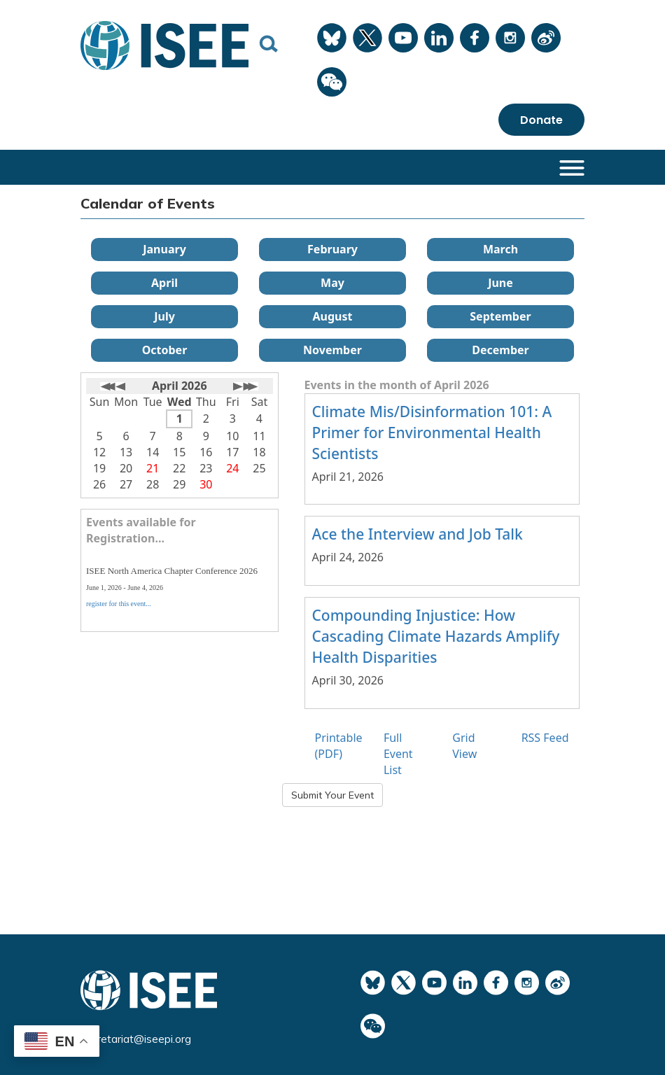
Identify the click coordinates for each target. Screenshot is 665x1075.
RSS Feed (545, 737)
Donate (541, 120)
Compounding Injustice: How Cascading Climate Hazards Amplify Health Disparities (436, 636)
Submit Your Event (332, 795)
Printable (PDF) (339, 745)
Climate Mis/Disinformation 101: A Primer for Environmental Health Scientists (432, 432)
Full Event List (398, 754)
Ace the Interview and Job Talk (417, 534)
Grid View (464, 745)
